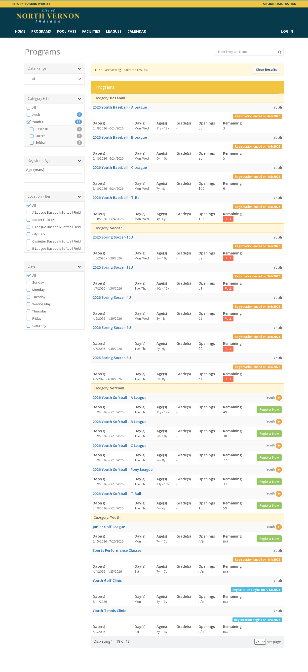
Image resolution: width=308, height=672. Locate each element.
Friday (33, 318)
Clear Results (266, 69)
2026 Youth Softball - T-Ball (117, 493)
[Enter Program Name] (249, 52)
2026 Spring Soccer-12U (113, 267)
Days (54, 266)
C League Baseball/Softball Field (53, 227)
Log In (287, 31)
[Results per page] (260, 642)
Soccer (37, 136)
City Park (35, 234)
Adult (33, 114)
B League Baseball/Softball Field (53, 248)
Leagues (113, 31)
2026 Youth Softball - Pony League (123, 469)
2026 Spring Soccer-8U (112, 357)
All (31, 107)
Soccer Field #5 (40, 219)
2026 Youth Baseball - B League (120, 137)
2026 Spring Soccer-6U (112, 327)
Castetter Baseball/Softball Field (53, 241)
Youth (35, 122)
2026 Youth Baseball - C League (120, 167)
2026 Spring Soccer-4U (112, 297)
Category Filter (54, 99)
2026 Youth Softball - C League (119, 445)
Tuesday (35, 297)
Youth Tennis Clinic (109, 610)
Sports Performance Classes (117, 550)
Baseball (38, 129)
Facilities (91, 31)
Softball (37, 142)
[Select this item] (279, 398)
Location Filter (54, 196)
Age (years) (35, 169)
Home (20, 31)
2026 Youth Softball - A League (119, 397)
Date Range (54, 68)
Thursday (36, 311)
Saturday (36, 325)
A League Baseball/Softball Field (53, 212)
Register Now (269, 409)
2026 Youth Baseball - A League (120, 107)
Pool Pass (66, 31)
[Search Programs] (279, 52)
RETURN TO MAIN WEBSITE (31, 3)
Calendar (136, 31)
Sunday (35, 282)
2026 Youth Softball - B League (119, 421)
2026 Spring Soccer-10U (113, 237)
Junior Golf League (109, 526)
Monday (35, 289)
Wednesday (38, 304)
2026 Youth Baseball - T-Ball (117, 197)
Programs (41, 31)
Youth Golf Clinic (107, 580)
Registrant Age (54, 161)
